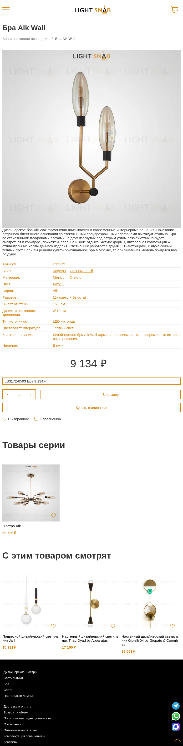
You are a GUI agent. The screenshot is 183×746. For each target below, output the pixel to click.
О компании (12, 724)
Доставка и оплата (17, 706)
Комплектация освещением (24, 736)
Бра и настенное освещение (25, 39)
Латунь (59, 284)
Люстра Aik (11, 526)
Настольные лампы (18, 696)
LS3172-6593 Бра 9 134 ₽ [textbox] (25, 381)
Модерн (59, 271)
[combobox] (91, 381)
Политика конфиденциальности (27, 718)
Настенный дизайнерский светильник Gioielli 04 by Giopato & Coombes (150, 640)
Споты (8, 690)
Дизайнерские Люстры (20, 672)
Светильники (13, 678)
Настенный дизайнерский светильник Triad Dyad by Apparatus (90, 638)
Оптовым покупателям (20, 730)
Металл (59, 277)
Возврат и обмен (16, 712)
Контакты (10, 742)
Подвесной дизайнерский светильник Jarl (30, 638)
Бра (6, 684)
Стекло (75, 277)
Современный (81, 271)
